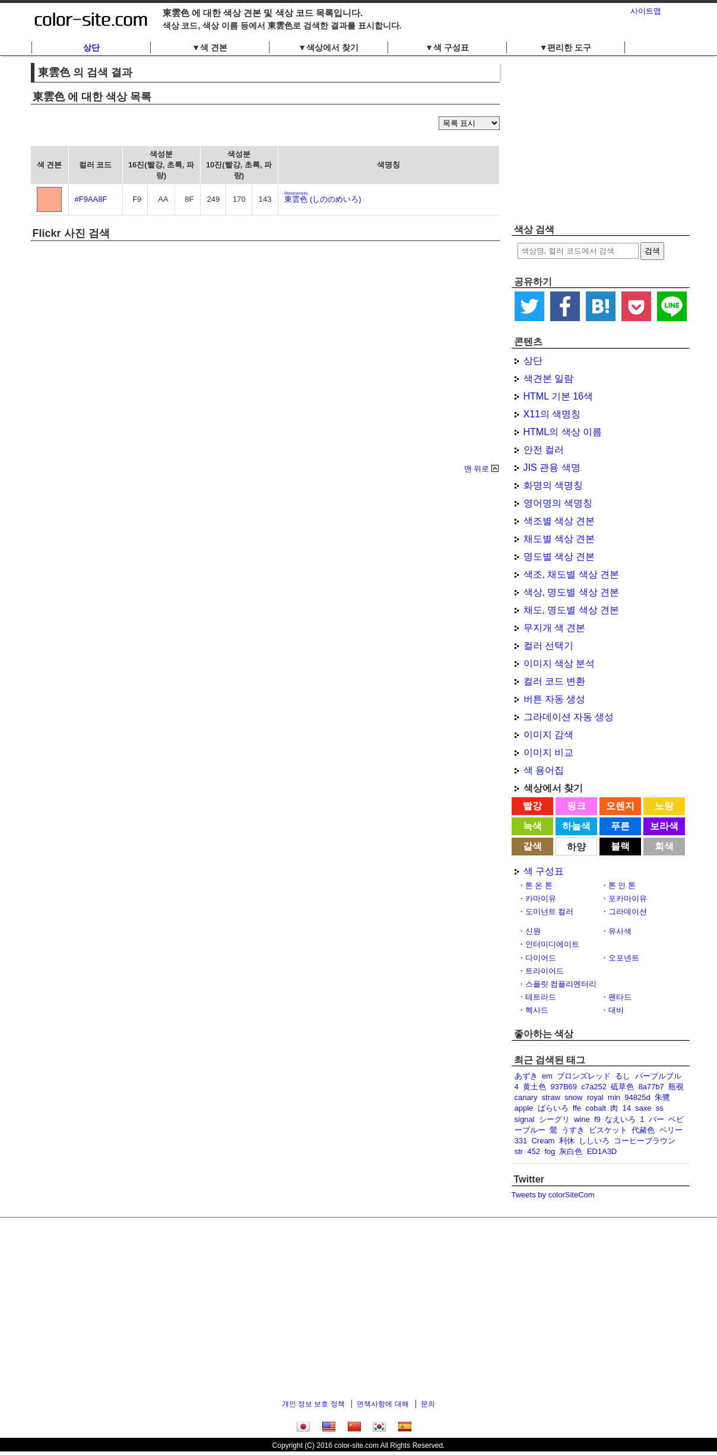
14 (626, 1108)
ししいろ (594, 1140)
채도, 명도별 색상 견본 (572, 610)
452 (533, 1151)
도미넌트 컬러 (549, 911)
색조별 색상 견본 (559, 521)
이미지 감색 (548, 735)
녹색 (532, 826)
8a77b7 (651, 1086)
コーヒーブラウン (644, 1140)
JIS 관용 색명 (552, 467)
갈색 (532, 846)
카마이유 (540, 898)
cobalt (595, 1108)
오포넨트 (623, 957)
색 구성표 (544, 871)
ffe (577, 1108)
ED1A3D (602, 1151)
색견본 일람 (548, 378)
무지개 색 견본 (555, 628)
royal (595, 1097)
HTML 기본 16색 (559, 396)
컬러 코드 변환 (555, 681)
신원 (533, 931)
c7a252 (594, 1086)
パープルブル (658, 1076)
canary (526, 1097)
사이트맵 (645, 11)
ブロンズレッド (584, 1076)
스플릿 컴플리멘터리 (561, 983)
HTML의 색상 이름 (563, 432)
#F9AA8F (91, 199)
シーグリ (554, 1119)
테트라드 (540, 997)
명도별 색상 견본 (559, 556)
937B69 (563, 1086)
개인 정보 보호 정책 (313, 1404)
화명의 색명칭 (553, 485)
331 (521, 1140)
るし (622, 1076)
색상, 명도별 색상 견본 (572, 592)
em (547, 1076)
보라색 (664, 826)
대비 (616, 1010)
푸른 (620, 826)
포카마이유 (627, 898)
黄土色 (534, 1086)
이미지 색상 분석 (559, 663)
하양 (576, 847)
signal (525, 1119)
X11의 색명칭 (552, 414)
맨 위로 (477, 468)
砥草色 (622, 1086)
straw (551, 1097)
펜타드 (620, 997)
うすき (573, 1130)
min (614, 1097)
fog (549, 1151)
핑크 (576, 806)
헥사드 (536, 1010)
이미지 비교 (548, 752)
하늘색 (576, 826)
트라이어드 (544, 970)
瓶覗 (676, 1086)
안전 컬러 (544, 450)
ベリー (671, 1130)
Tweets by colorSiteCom (553, 1194)
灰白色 (570, 1151)
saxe (643, 1108)
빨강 (532, 806)
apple (524, 1108)
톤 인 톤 (622, 885)
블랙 (620, 846)
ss (660, 1108)
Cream (542, 1140)
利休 (567, 1140)
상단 (91, 47)
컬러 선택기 (548, 646)
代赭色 (643, 1130)
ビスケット (608, 1130)
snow (573, 1097)
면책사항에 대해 (382, 1404)
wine (582, 1119)
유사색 (620, 931)
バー (656, 1119)
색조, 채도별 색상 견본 (572, 574)
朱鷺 (662, 1097)
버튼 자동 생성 (555, 699)
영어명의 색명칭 (558, 503)
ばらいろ (553, 1108)
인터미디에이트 (552, 944)
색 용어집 (544, 770)
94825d (637, 1097)
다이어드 (540, 957)
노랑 (664, 806)
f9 (597, 1119)
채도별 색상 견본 (559, 539)
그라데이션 (627, 911)
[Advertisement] (601, 139)
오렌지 (620, 806)
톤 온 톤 (539, 885)
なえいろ (620, 1119)
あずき (526, 1076)
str (519, 1151)
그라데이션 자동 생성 (569, 717)
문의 (428, 1404)
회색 (664, 846)
